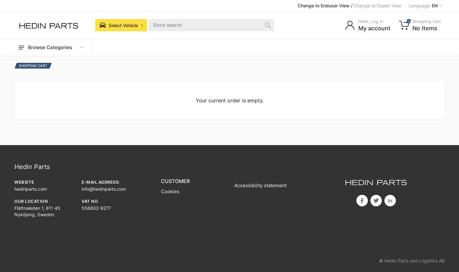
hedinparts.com (30, 189)
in (390, 200)
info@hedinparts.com (104, 189)
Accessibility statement (260, 185)
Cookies (170, 191)
